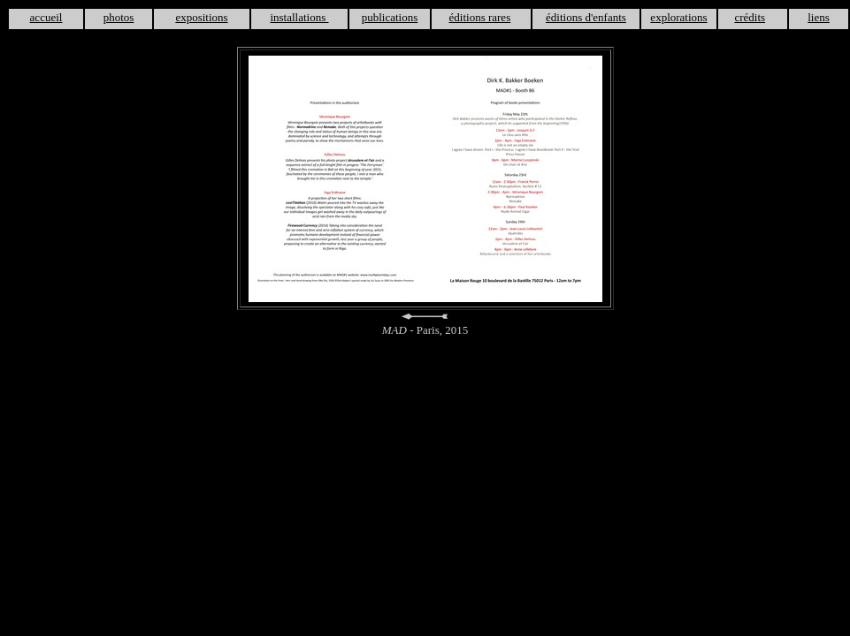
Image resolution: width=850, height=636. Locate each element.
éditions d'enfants (586, 17)
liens (819, 17)
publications (390, 17)
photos (118, 17)
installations (299, 17)
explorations (678, 17)
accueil (46, 17)
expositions (201, 17)
